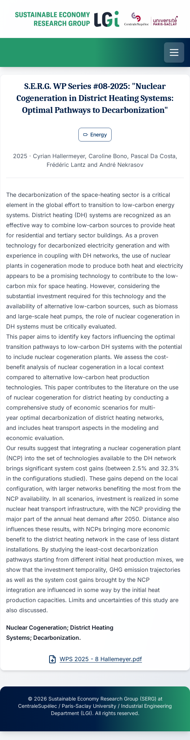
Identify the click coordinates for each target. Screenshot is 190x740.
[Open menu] (174, 52)
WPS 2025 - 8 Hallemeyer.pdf (95, 659)
